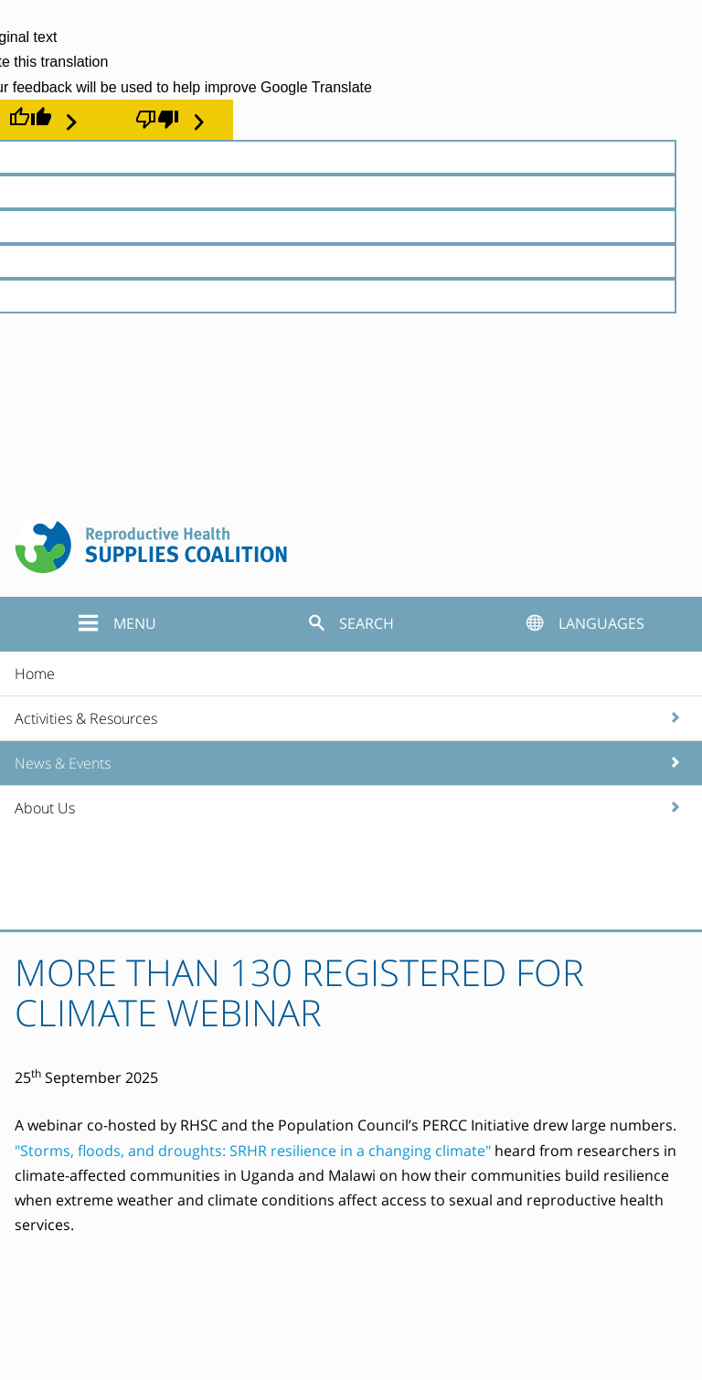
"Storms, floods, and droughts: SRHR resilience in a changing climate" (253, 1151)
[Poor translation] (169, 120)
